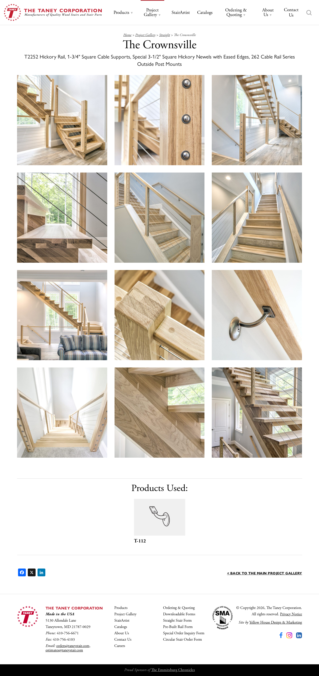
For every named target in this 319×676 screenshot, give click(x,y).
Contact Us (122, 639)
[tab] (123, 12)
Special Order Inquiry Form (183, 633)
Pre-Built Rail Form (178, 626)
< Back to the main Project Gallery (264, 572)
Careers (119, 645)
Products (120, 607)
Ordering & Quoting (179, 607)
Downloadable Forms (179, 614)
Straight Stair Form (177, 620)
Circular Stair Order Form (182, 639)
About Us (121, 633)
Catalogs (120, 626)
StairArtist (121, 620)
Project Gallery (125, 614)
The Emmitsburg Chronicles (173, 670)
